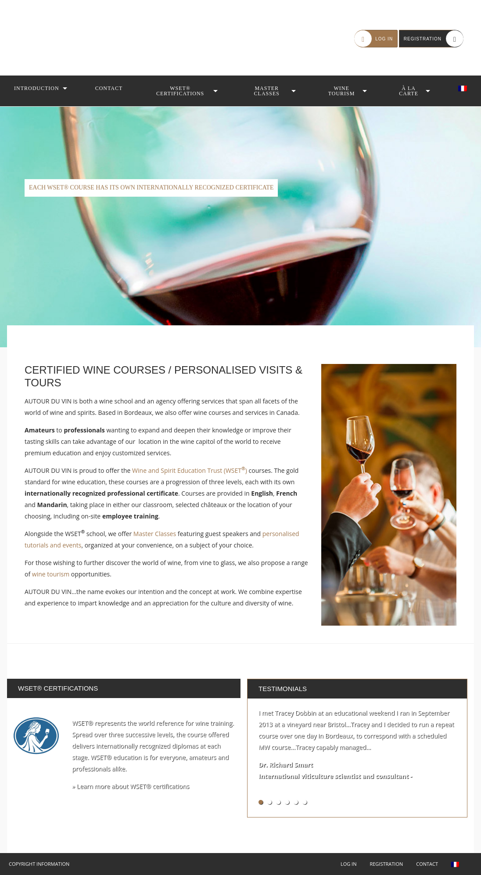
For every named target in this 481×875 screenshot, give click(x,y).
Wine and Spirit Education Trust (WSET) (189, 470)
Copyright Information (39, 864)
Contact (109, 88)
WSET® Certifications (180, 91)
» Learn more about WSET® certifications (130, 786)
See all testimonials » (430, 802)
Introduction (36, 88)
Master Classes (267, 91)
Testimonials (282, 688)
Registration (386, 864)
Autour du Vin (61, 37)
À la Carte (408, 91)
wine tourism (50, 574)
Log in (349, 864)
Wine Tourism (341, 91)
